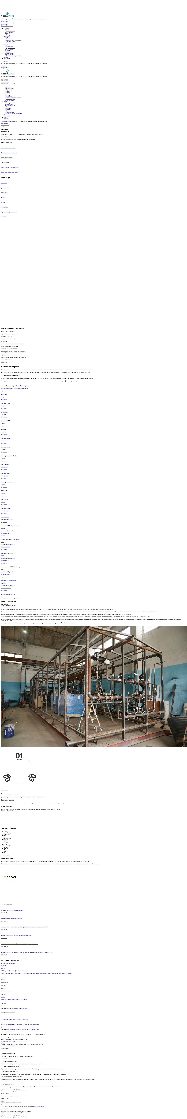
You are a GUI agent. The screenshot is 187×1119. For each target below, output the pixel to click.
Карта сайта (25, 1019)
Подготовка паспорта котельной (14, 55)
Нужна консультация (59, 1069)
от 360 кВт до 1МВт (14, 1069)
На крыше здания (59, 1079)
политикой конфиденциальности (36, 1106)
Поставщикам (6, 58)
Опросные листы (10, 31)
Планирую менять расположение (73, 1079)
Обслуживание (10, 54)
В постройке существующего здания (43, 1079)
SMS (18, 1091)
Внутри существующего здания (24, 1079)
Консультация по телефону (8, 1091)
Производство (5, 1064)
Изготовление (9, 49)
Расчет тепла (9, 46)
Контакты (5, 61)
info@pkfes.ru (4, 21)
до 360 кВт (4, 1069)
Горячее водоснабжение (23, 1074)
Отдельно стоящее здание (8, 1079)
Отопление (4, 1074)
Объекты (5, 57)
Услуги (5, 44)
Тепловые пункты (10, 41)
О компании (6, 28)
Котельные (9, 38)
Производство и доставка (17, 1064)
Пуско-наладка (10, 53)
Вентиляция (12, 1074)
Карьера (8, 34)
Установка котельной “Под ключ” (34, 1064)
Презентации (9, 32)
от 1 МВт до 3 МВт (26, 1069)
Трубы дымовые (10, 42)
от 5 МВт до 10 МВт (38, 1069)
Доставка (8, 50)
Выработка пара (47, 1074)
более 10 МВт (48, 1069)
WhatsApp (24, 1091)
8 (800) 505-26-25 (5, 1041)
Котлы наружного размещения (13, 40)
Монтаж (8, 52)
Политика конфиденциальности (8, 1045)
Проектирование (10, 48)
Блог (4, 59)
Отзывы (8, 33)
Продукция (6, 36)
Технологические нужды (59, 1074)
